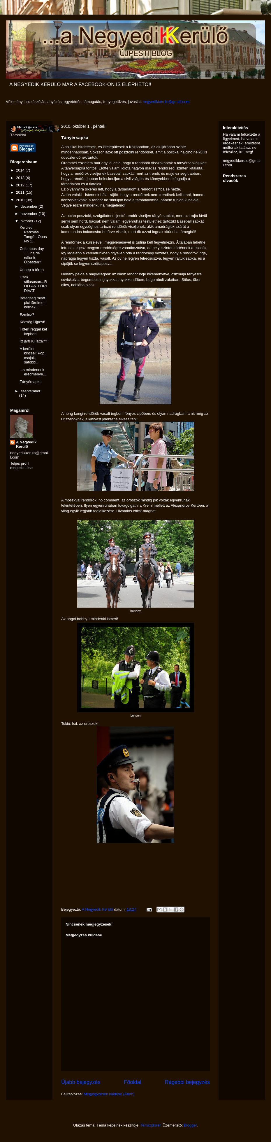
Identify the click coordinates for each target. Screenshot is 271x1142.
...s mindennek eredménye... (33, 372)
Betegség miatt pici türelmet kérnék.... (32, 302)
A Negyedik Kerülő (26, 444)
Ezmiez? (27, 314)
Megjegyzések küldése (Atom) (109, 1094)
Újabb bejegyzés (80, 1082)
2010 (21, 200)
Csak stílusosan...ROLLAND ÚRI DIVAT (33, 284)
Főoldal (132, 1082)
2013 (21, 178)
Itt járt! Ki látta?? (33, 341)
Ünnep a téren (31, 269)
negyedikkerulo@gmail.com (166, 101)
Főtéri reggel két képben (33, 331)
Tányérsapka (30, 381)
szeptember (31, 391)
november (29, 213)
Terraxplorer (150, 1125)
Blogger (190, 1125)
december (29, 206)
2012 (21, 185)
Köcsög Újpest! (32, 322)
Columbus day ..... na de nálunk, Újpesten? (32, 255)
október (27, 221)
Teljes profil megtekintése (21, 465)
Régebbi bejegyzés (187, 1082)
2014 (21, 170)
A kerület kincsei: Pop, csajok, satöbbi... (32, 356)
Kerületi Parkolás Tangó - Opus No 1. (33, 234)
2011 (21, 192)
